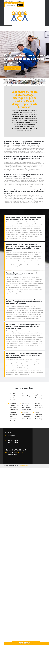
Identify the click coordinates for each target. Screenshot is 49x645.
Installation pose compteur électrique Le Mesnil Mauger (14, 406)
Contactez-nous (12, 68)
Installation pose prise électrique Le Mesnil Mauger (26, 406)
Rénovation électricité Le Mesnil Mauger (39, 405)
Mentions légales (24, 466)
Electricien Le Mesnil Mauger (26, 395)
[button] (24, 77)
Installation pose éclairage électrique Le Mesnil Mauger (26, 416)
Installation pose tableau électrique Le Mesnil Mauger (14, 397)
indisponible (9, 1)
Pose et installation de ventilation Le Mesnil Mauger (39, 416)
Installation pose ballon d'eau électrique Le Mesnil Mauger (14, 417)
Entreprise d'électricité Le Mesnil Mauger (39, 396)
